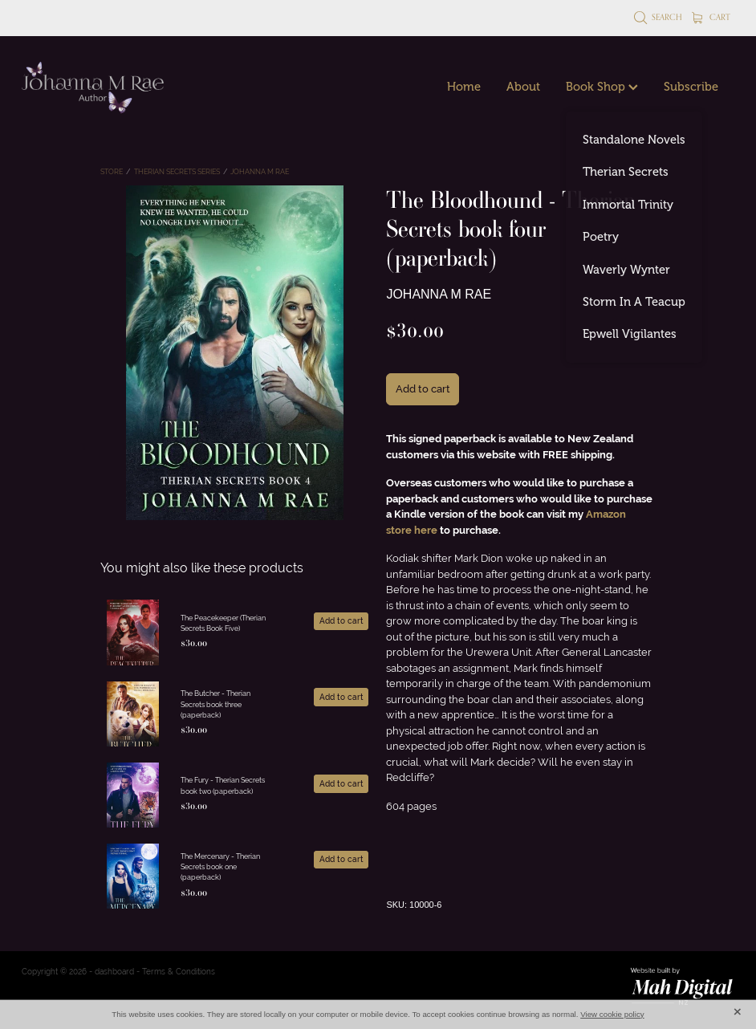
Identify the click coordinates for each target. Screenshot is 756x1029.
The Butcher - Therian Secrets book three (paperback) (215, 704)
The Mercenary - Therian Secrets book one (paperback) (220, 867)
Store (111, 172)
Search (658, 17)
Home (464, 86)
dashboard (114, 971)
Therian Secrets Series (177, 172)
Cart (711, 17)
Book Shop (602, 86)
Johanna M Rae (259, 172)
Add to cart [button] (423, 389)
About (523, 86)
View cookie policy (612, 1014)
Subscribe (691, 86)
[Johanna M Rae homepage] (93, 87)
